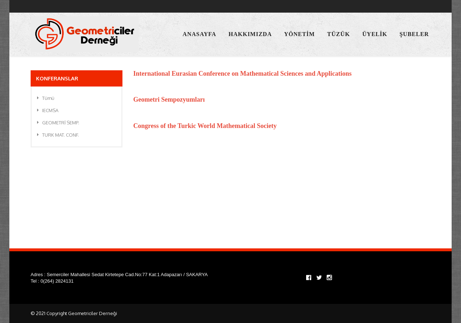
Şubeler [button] (414, 34)
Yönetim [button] (299, 34)
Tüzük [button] (338, 34)
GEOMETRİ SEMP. (58, 122)
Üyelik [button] (374, 34)
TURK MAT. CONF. (58, 134)
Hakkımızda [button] (250, 34)
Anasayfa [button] (199, 34)
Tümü (45, 98)
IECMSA (47, 110)
